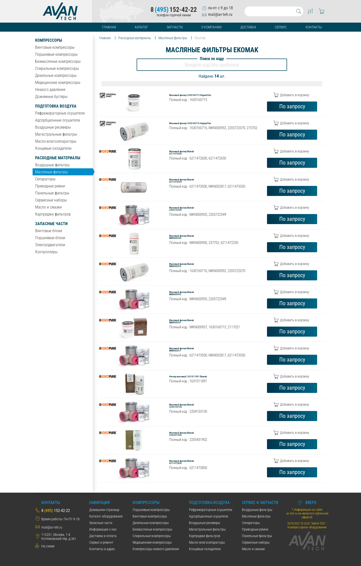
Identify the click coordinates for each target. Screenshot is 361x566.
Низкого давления (50, 89)
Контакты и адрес (102, 549)
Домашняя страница (104, 510)
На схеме (47, 546)
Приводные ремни (50, 186)
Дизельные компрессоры (55, 75)
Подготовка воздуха (55, 106)
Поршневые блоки (50, 237)
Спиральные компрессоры (57, 68)
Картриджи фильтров (53, 214)
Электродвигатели (50, 244)
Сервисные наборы (51, 200)
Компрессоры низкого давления (156, 549)
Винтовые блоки (48, 230)
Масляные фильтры (51, 172)
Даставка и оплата (103, 536)
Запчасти (175, 27)
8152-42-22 (173, 9)
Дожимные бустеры (51, 96)
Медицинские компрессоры (57, 82)
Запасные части (51, 223)
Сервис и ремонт (101, 542)
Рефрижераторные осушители (60, 113)
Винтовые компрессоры (54, 47)
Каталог (141, 27)
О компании (211, 27)
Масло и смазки (48, 207)
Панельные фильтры (52, 193)
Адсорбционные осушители (57, 120)
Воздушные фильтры (52, 165)
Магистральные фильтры (56, 134)
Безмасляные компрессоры (57, 61)
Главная (109, 27)
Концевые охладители (53, 148)
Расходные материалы (57, 158)
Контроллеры (46, 251)
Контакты (314, 27)
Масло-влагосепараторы (55, 141)
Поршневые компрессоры (56, 54)
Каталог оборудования (106, 516)
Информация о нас (103, 529)
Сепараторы (45, 179)
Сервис (281, 27)
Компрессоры (48, 40)
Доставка (248, 27)
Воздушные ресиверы (53, 127)
